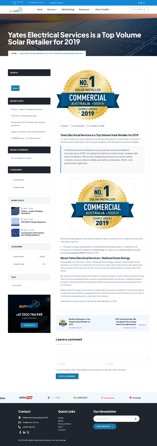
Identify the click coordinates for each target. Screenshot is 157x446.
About (61, 421)
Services (52, 9)
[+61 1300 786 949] (19, 427)
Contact (62, 430)
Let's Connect (138, 9)
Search (14, 72)
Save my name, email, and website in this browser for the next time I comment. (92, 370)
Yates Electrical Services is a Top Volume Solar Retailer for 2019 (88, 301)
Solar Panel (19, 180)
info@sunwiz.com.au (30, 422)
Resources (85, 9)
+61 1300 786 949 (28, 427)
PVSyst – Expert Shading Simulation (27, 109)
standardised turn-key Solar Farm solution (89, 296)
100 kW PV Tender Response (24, 116)
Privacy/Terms (64, 424)
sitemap (62, 440)
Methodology (68, 9)
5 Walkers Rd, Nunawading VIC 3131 (35, 418)
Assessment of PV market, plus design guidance (32, 234)
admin (65, 126)
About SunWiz (103, 9)
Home (40, 9)
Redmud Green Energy (103, 262)
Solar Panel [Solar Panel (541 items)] (16, 285)
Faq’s (60, 427)
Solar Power (19, 187)
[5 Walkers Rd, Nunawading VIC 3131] (19, 417)
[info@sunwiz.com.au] (19, 422)
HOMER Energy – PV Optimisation (26, 138)
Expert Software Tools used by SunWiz (28, 132)
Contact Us (29, 325)
